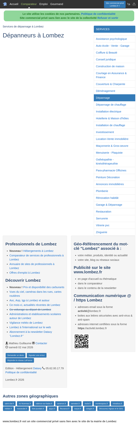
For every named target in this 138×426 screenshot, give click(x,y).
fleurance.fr (65, 409)
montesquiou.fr (101, 403)
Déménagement (105, 90)
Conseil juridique (106, 59)
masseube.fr (22, 409)
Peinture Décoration (108, 177)
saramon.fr (61, 403)
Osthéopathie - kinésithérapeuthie (107, 161)
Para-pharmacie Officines (111, 170)
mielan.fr (8, 409)
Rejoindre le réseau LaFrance (19, 360)
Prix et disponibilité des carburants (43, 287)
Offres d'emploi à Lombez (24, 272)
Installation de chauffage (110, 125)
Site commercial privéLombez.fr (115, 4)
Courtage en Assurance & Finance (111, 75)
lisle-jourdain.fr (38, 409)
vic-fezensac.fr (25, 403)
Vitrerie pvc (102, 225)
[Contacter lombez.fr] (134, 4)
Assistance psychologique (111, 38)
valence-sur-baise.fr (44, 403)
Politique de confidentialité (98, 13)
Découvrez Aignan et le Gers (111, 409)
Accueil (14, 4)
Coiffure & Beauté (106, 52)
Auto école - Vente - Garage (112, 45)
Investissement (105, 132)
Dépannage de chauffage (111, 104)
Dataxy (37, 368)
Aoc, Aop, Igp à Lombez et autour (29, 300)
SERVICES (103, 29)
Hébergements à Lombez (38, 250)
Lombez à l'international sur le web (30, 327)
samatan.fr (75, 403)
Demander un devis (15, 355)
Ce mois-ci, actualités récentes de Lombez (34, 304)
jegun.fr (52, 409)
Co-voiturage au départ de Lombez (30, 309)
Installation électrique (108, 111)
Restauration (103, 211)
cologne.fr (90, 409)
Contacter (41, 343)
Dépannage (103, 97)
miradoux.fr (117, 403)
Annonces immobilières (110, 184)
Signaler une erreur (37, 355)
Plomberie (102, 191)
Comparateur (29, 4)
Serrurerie (102, 218)
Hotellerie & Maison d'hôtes (112, 118)
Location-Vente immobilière (112, 138)
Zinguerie (101, 232)
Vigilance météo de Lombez (26, 322)
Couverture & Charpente (110, 84)
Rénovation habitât (107, 197)
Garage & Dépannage (109, 204)
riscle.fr (88, 403)
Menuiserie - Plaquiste (109, 152)
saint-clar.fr (9, 403)
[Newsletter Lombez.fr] (128, 4)
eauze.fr (77, 409)
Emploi (43, 4)
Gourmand (56, 4)
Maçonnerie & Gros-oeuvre (112, 145)
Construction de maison (110, 66)
